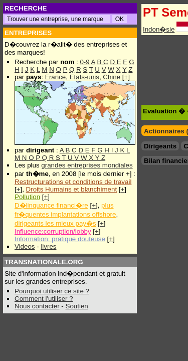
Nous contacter (37, 306)
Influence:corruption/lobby (53, 231)
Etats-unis (84, 77)
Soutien (77, 306)
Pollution (27, 197)
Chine (111, 77)
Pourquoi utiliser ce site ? (52, 291)
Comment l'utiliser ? (44, 298)
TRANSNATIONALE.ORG (44, 262)
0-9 (84, 62)
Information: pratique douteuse (60, 239)
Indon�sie (158, 29)
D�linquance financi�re (51, 205)
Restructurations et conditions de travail (73, 182)
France (55, 77)
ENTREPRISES (28, 33)
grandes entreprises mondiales (86, 165)
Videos (25, 246)
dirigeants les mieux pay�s (55, 223)
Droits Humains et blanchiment (71, 189)
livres (48, 246)
